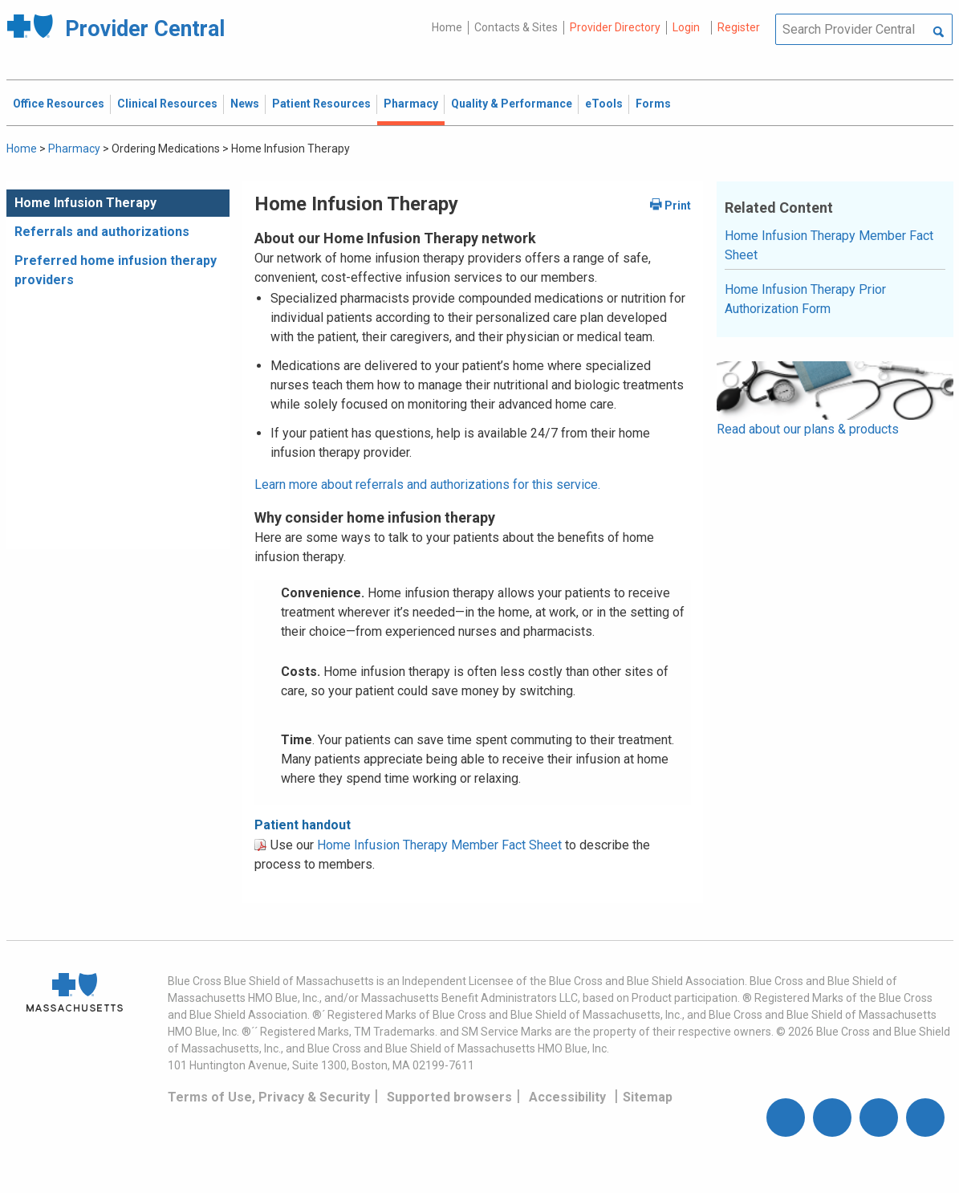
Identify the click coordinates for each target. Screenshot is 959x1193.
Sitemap (648, 1097)
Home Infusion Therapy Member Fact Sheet (439, 845)
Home (447, 27)
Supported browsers (449, 1097)
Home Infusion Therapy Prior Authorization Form (805, 299)
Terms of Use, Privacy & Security (269, 1097)
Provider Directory (615, 27)
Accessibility (567, 1097)
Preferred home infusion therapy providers (115, 270)
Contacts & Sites (516, 27)
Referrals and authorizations (101, 231)
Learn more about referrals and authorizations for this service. (427, 484)
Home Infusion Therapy (85, 202)
